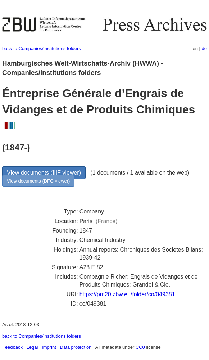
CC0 (140, 347)
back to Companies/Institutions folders (41, 48)
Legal (32, 347)
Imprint (49, 347)
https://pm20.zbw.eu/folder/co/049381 (127, 294)
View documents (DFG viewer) (38, 181)
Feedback (12, 347)
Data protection (76, 347)
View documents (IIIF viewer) (44, 173)
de (204, 48)
